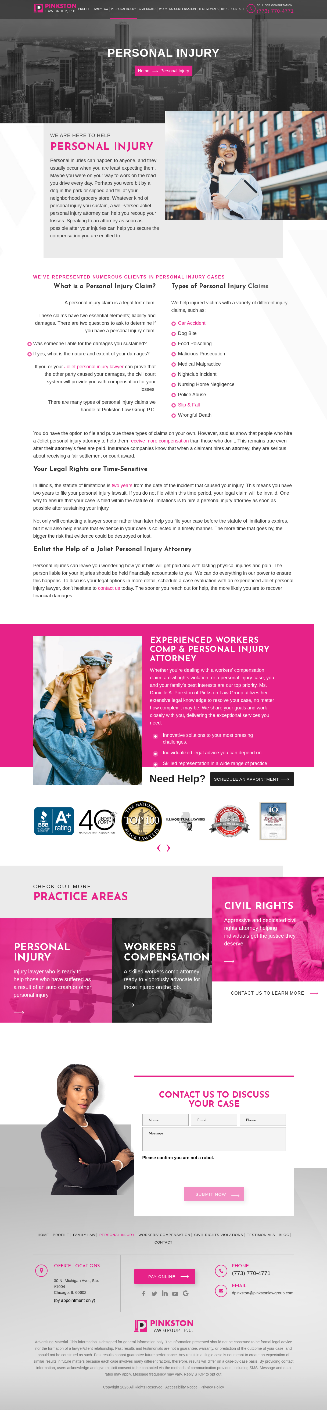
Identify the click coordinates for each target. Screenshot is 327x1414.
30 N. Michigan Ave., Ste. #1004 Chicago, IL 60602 (76, 1290)
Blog (225, 9)
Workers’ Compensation (177, 9)
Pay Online (161, 1280)
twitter (152, 1297)
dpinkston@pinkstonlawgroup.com (257, 1296)
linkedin (165, 1297)
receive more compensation (159, 441)
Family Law (100, 9)
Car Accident (192, 323)
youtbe (178, 1297)
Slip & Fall (189, 405)
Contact (237, 9)
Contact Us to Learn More (267, 994)
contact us (109, 588)
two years (122, 485)
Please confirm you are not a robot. (178, 1158)
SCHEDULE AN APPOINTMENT (243, 779)
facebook (139, 1297)
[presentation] (159, 849)
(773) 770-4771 (275, 11)
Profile (84, 9)
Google (190, 1297)
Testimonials (208, 9)
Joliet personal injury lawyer (94, 366)
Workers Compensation (162, 971)
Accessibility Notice (181, 1391)
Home (43, 1239)
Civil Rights (147, 9)
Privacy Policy (212, 1391)
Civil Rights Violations (218, 1239)
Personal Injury (123, 9)
